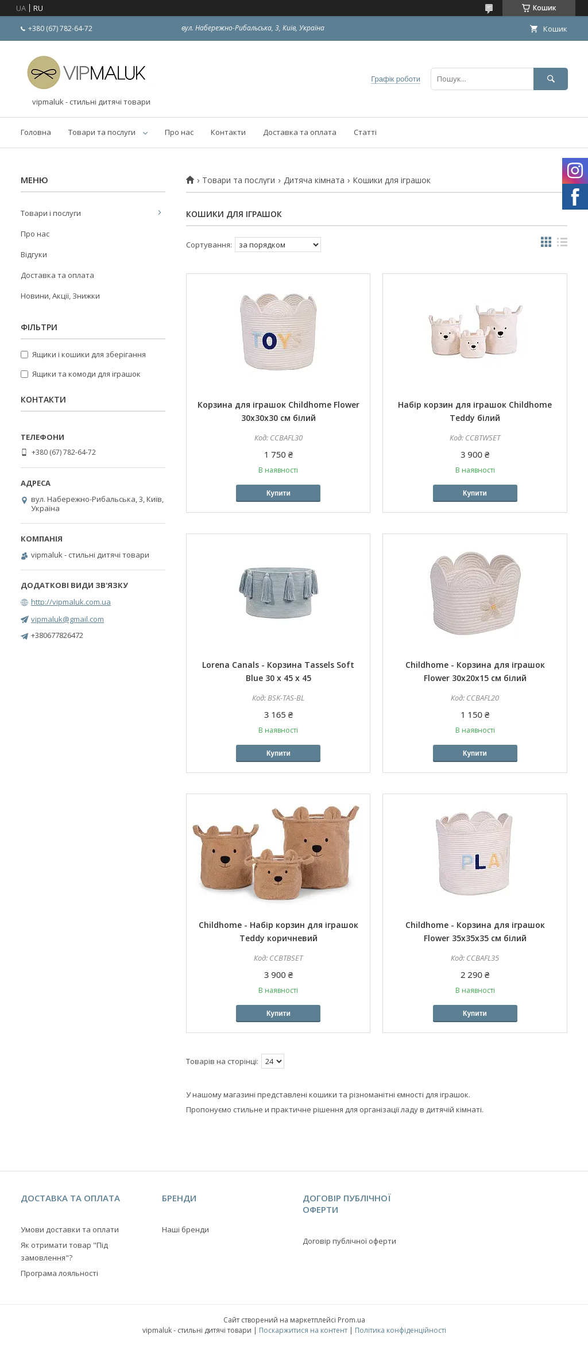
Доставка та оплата (299, 132)
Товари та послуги (102, 132)
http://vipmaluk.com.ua (71, 601)
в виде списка (562, 245)
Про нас (179, 132)
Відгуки (34, 254)
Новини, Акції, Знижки (60, 296)
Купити (278, 493)
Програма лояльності (59, 1273)
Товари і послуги (51, 213)
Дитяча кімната (314, 180)
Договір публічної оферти (349, 1241)
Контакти (228, 132)
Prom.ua (351, 1320)
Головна (36, 132)
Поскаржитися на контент (303, 1330)
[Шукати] (550, 79)
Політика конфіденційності (400, 1330)
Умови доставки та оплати (70, 1229)
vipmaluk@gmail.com (67, 619)
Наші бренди (185, 1229)
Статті (365, 132)
